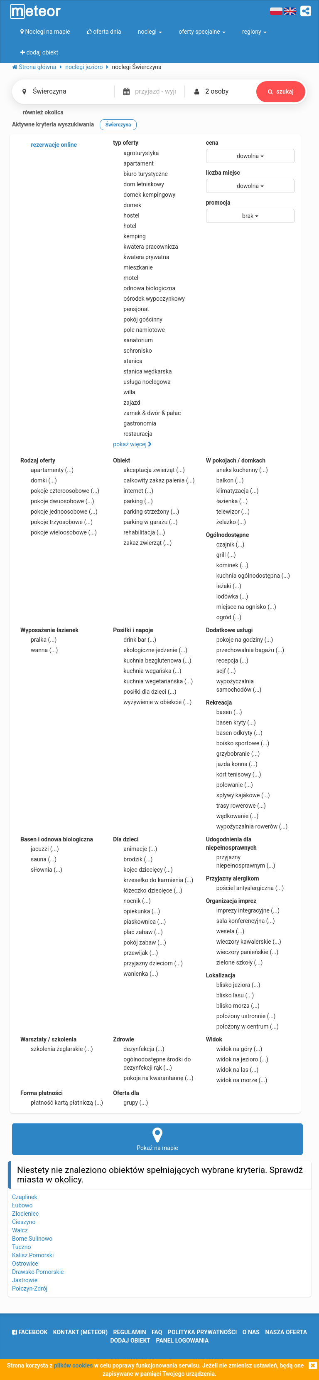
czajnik (225, 544)
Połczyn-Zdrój (29, 1288)
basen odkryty (234, 733)
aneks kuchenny (237, 470)
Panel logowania (182, 1340)
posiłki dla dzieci (144, 692)
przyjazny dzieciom (148, 963)
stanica (127, 361)
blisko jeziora (233, 985)
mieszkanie (133, 267)
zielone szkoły (234, 962)
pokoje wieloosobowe (58, 532)
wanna (39, 650)
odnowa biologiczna (144, 288)
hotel (124, 226)
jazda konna (232, 764)
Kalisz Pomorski (33, 1255)
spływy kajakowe (238, 795)
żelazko (226, 522)
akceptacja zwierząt (149, 470)
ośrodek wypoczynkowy (149, 298)
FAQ (157, 1332)
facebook (29, 1332)
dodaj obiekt (130, 1340)
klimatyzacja (232, 491)
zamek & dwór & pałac (147, 413)
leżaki (223, 586)
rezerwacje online (48, 145)
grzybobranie (233, 753)
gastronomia (134, 423)
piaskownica (139, 922)
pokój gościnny (137, 319)
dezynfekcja (138, 1049)
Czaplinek (24, 1197)
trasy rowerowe (236, 805)
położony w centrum (242, 1026)
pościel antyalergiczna (245, 888)
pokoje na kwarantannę (153, 1078)
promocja (218, 202)
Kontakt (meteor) (80, 1332)
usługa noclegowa (141, 382)
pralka (38, 640)
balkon (225, 480)
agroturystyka (136, 153)
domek (127, 205)
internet (133, 491)
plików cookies (73, 1365)
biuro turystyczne (140, 174)
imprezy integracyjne (243, 910)
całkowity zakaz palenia (153, 480)
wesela (225, 931)
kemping (129, 236)
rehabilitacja (139, 532)
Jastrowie (24, 1280)
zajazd (126, 402)
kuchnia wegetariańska (153, 681)
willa (124, 392)
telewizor (228, 511)
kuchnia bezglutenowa (152, 660)
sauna (38, 859)
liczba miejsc (223, 172)
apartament (133, 163)
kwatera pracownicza (145, 246)
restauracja (132, 434)
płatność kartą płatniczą (61, 1102)
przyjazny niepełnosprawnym (240, 861)
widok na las (232, 1070)
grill (221, 555)
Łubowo (22, 1205)
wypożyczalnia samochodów (234, 685)
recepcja (227, 660)
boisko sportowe (238, 743)
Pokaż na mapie (157, 1138)
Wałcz (20, 1230)
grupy (130, 1102)
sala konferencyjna (240, 921)
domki (38, 480)
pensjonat (131, 309)
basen (224, 712)
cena (212, 142)
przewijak (135, 953)
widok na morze (236, 1080)
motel (125, 278)
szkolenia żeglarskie (56, 1049)
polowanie (229, 785)
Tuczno (21, 1247)
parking (133, 501)
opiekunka (136, 911)
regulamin (129, 1332)
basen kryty (231, 722)
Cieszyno (23, 1222)
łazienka (227, 501)
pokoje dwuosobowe (57, 501)
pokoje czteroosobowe (59, 491)
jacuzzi (39, 849)
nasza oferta (286, 1332)
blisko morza (233, 1006)
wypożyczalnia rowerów (247, 826)
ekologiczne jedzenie (150, 650)
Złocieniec (25, 1213)
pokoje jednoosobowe (59, 511)
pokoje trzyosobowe (56, 522)
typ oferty (125, 142)
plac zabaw (137, 932)
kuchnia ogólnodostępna (248, 575)
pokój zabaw (139, 942)
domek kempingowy (144, 194)
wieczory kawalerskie (243, 941)
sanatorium (133, 340)
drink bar (134, 640)
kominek (227, 565)
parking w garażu (145, 522)
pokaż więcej (132, 444)
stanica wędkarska (142, 371)
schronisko (132, 350)
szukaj (281, 91)
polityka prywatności (202, 1332)
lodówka (227, 596)
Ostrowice (25, 1263)
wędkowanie (232, 816)
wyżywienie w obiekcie (152, 702)
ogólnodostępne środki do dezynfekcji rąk (152, 1063)
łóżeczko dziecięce (147, 890)
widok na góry (234, 1049)
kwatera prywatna (141, 257)
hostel (126, 215)
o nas (251, 1332)
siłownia (41, 870)
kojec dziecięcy (143, 870)
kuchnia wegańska (147, 671)
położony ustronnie (241, 1016)
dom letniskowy (138, 184)
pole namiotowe (139, 330)
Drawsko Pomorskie (38, 1272)
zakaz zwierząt (142, 543)
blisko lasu (230, 995)
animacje (135, 849)
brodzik (132, 859)
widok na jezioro (237, 1059)
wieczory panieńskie (242, 952)
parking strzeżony (146, 511)
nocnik (132, 901)
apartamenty (47, 470)
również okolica (38, 112)
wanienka (135, 973)
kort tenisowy (233, 774)
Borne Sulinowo (32, 1238)
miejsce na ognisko (241, 607)
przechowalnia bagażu (245, 650)
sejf (221, 671)
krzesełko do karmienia (153, 880)
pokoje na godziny (239, 640)
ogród (224, 617)
